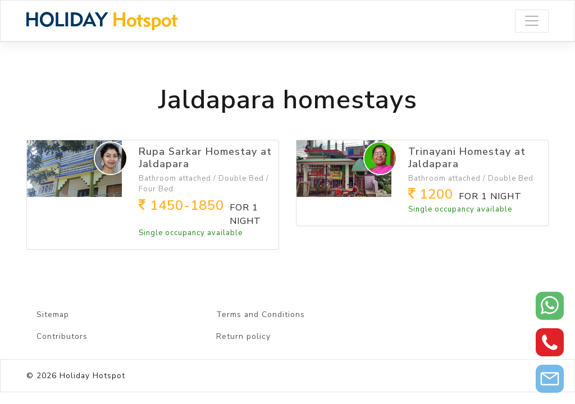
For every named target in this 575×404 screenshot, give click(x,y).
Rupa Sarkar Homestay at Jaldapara (205, 158)
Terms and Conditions (260, 314)
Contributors (62, 336)
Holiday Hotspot (92, 375)
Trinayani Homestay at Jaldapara (467, 158)
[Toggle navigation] (532, 21)
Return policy (243, 336)
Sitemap (52, 314)
